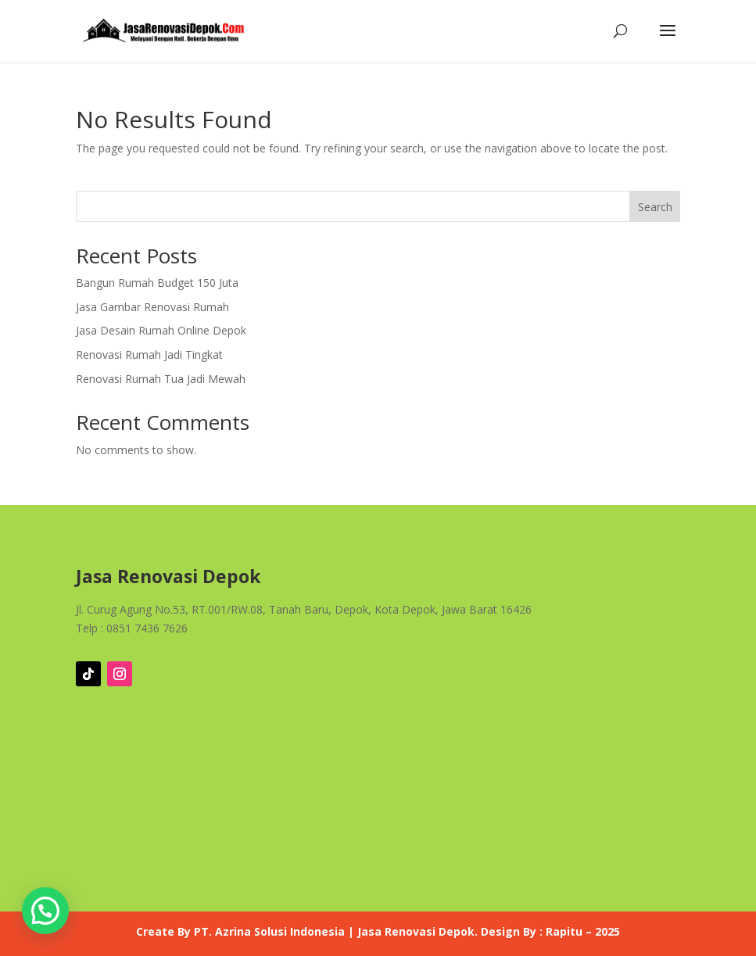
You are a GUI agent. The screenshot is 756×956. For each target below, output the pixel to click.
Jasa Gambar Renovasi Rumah (152, 306)
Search (655, 206)
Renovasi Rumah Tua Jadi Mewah (160, 378)
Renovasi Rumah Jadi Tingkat (149, 354)
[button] (45, 910)
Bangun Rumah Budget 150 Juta (157, 282)
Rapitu (564, 931)
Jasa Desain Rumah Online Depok (161, 330)
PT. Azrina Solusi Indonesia (269, 931)
